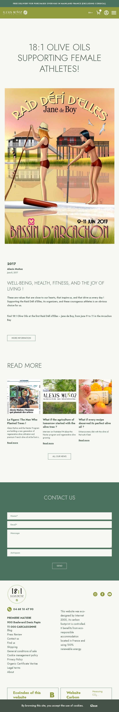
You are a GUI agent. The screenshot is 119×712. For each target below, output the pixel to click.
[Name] (59, 516)
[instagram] (95, 594)
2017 (11, 263)
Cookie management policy (22, 655)
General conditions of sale (22, 651)
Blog (9, 630)
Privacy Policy (15, 659)
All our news (59, 456)
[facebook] (102, 594)
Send (59, 566)
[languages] (90, 13)
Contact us (13, 639)
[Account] (106, 12)
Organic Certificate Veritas (22, 664)
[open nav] (114, 12)
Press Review (14, 634)
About (10, 672)
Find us (11, 643)
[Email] (59, 524)
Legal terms (13, 668)
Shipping (12, 647)
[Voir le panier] (98, 12)
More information (21, 338)
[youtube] (109, 594)
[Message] (59, 539)
